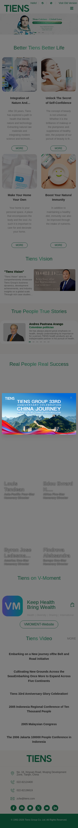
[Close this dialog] (71, 398)
